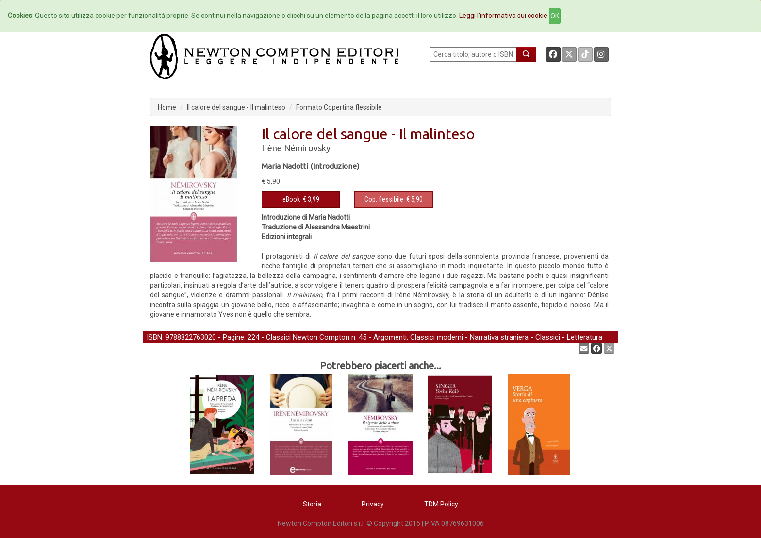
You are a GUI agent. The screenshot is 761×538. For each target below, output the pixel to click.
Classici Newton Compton (307, 337)
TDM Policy (441, 504)
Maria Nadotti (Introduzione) (310, 166)
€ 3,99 (300, 199)
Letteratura (584, 337)
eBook (291, 199)
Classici (547, 337)
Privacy (373, 504)
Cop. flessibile (383, 199)
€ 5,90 (393, 199)
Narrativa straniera (499, 337)
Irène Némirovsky (296, 148)
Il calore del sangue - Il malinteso (236, 107)
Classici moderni (436, 337)
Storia (312, 504)
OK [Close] (554, 16)
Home (167, 107)
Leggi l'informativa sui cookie (503, 15)
